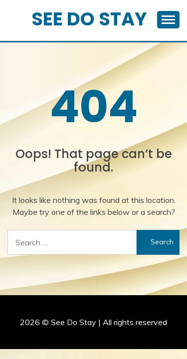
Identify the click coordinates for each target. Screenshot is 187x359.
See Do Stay (89, 19)
